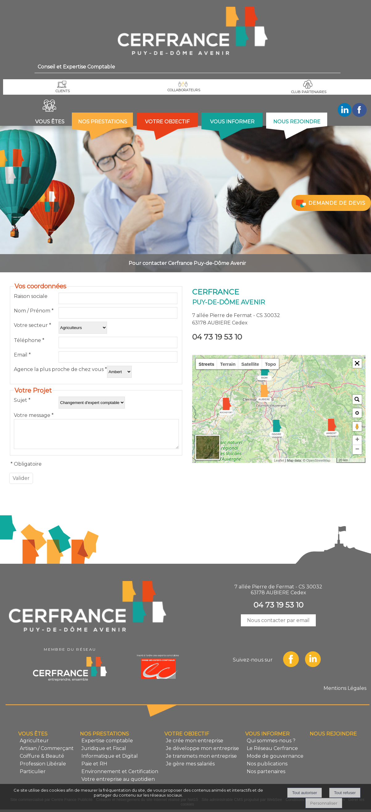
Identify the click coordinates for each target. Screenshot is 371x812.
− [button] (357, 449)
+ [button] (357, 440)
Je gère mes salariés (190, 768)
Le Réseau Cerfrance (272, 753)
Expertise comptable (107, 745)
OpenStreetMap (318, 460)
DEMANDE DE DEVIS (330, 203)
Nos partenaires (266, 776)
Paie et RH (94, 768)
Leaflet (279, 460)
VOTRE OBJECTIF (167, 122)
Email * (22, 355)
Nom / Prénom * (34, 311)
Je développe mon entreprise (202, 753)
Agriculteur (34, 745)
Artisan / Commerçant (47, 753)
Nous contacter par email (278, 625)
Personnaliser (323, 803)
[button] (357, 363)
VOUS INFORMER (232, 122)
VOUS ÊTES (49, 122)
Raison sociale (30, 296)
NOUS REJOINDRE (296, 122)
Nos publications (267, 768)
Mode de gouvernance (275, 761)
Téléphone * (29, 340)
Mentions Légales (345, 693)
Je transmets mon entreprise (201, 761)
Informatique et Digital (109, 761)
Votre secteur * (32, 325)
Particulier (33, 776)
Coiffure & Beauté (42, 761)
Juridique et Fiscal (103, 753)
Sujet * (22, 400)
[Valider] (21, 482)
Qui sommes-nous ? (271, 745)
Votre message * (34, 415)
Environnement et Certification (119, 776)
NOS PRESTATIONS (102, 122)
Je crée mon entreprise (194, 745)
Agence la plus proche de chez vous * (60, 369)
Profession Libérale (43, 768)
